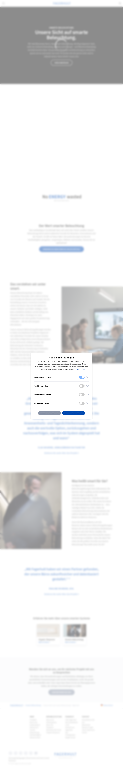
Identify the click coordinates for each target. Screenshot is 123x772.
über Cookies (80, 369)
